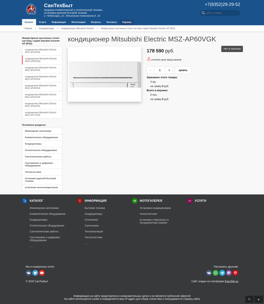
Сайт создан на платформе (214, 281)
